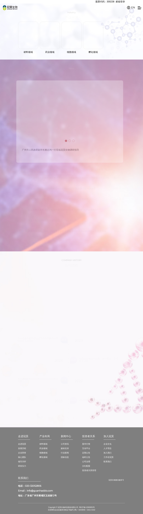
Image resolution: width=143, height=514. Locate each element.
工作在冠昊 (109, 457)
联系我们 (108, 461)
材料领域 (43, 444)
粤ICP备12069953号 (87, 507)
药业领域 (43, 448)
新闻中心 (66, 436)
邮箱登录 (120, 1)
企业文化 (108, 444)
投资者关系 (88, 436)
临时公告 (86, 457)
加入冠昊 (109, 436)
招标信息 (65, 457)
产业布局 (44, 436)
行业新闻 (65, 453)
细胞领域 (43, 453)
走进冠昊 (23, 436)
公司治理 (86, 461)
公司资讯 (65, 444)
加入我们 (108, 453)
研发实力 (22, 466)
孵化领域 (43, 457)
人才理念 (108, 448)
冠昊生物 (10, 7)
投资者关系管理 (89, 470)
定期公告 (86, 453)
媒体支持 (65, 448)
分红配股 (86, 466)
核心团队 (22, 457)
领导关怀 (22, 461)
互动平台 (86, 448)
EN (133, 7)
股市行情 (86, 444)
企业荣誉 (22, 453)
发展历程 (22, 448)
